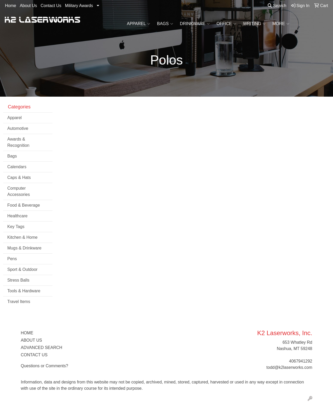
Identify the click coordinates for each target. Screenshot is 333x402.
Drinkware (195, 24)
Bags (165, 24)
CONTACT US (34, 355)
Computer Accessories (18, 191)
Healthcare (17, 216)
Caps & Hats (19, 177)
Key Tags (16, 226)
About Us (28, 5)
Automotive (17, 128)
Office (226, 24)
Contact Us (51, 5)
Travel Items (18, 301)
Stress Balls (18, 280)
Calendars (16, 167)
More (280, 24)
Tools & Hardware (23, 291)
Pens (12, 259)
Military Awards (79, 5)
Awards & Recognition (18, 142)
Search (277, 5)
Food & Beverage (23, 205)
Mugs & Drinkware (24, 248)
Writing (254, 24)
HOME (27, 333)
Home (10, 5)
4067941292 (300, 361)
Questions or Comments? (44, 366)
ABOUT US (31, 340)
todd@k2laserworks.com (289, 367)
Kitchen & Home (22, 237)
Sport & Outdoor (22, 269)
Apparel (138, 24)
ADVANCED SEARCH (41, 347)
